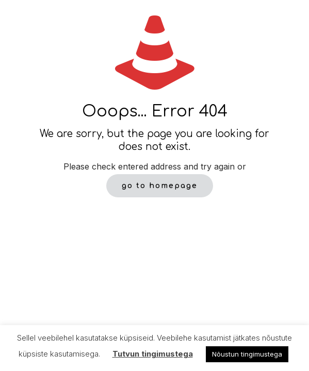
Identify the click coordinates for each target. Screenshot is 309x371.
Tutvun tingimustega (152, 354)
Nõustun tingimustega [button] (247, 354)
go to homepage (160, 186)
